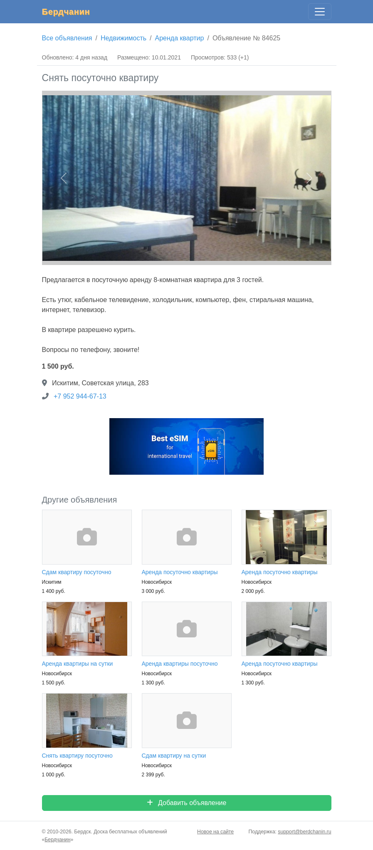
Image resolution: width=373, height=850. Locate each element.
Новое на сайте (215, 832)
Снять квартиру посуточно (77, 755)
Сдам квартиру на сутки (174, 755)
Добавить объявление (187, 802)
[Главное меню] (319, 11)
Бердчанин (66, 11)
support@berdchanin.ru (304, 832)
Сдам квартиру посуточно (76, 572)
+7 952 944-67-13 (80, 396)
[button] (63, 178)
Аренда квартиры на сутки (77, 663)
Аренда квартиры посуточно (180, 663)
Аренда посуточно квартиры (180, 572)
